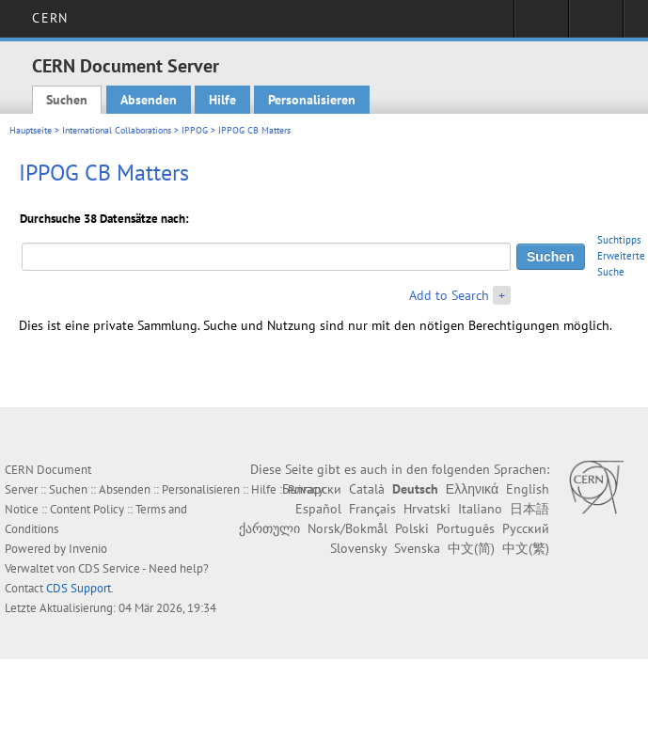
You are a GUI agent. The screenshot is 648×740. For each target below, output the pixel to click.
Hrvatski (426, 508)
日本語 (529, 508)
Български (311, 488)
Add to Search (449, 295)
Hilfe (222, 99)
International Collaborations (116, 130)
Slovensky (358, 548)
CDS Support (78, 588)
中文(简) (471, 548)
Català (367, 488)
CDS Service (109, 568)
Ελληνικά (472, 488)
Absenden (148, 99)
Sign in (541, 24)
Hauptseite (30, 130)
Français (372, 508)
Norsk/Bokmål (347, 528)
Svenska (417, 548)
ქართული (269, 528)
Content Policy (87, 509)
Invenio (88, 549)
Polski (412, 528)
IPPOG (195, 130)
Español (318, 508)
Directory (596, 24)
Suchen (66, 99)
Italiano (480, 508)
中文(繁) (525, 548)
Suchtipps (619, 239)
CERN (49, 17)
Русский (525, 528)
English (527, 488)
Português (465, 528)
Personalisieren (312, 99)
